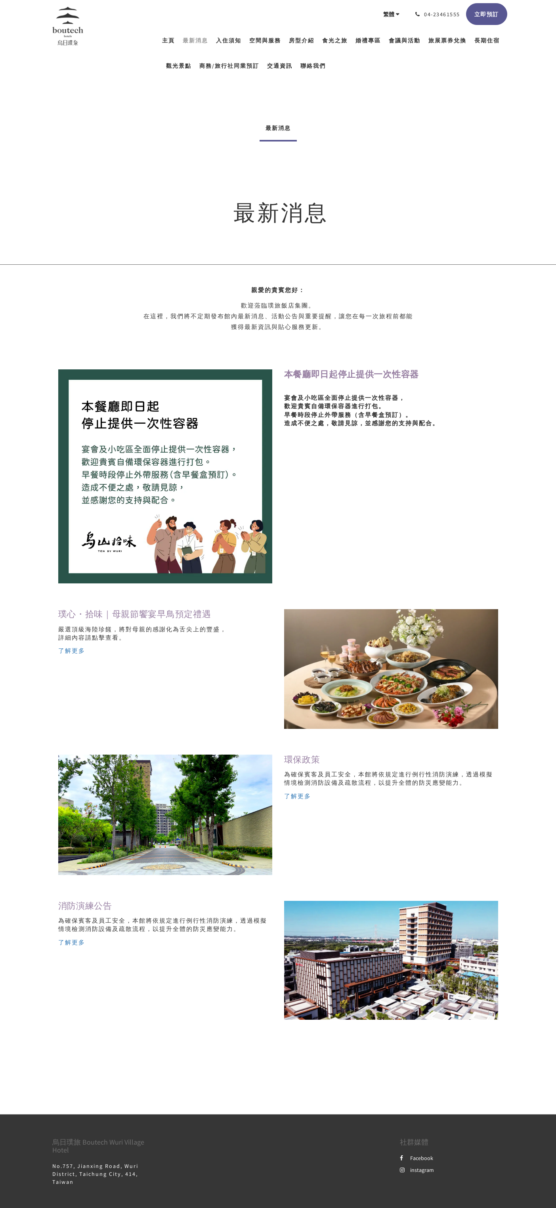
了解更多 (71, 650)
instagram (417, 1170)
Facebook (416, 1158)
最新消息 (278, 128)
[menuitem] (170, 40)
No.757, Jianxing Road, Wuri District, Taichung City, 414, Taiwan (95, 1173)
